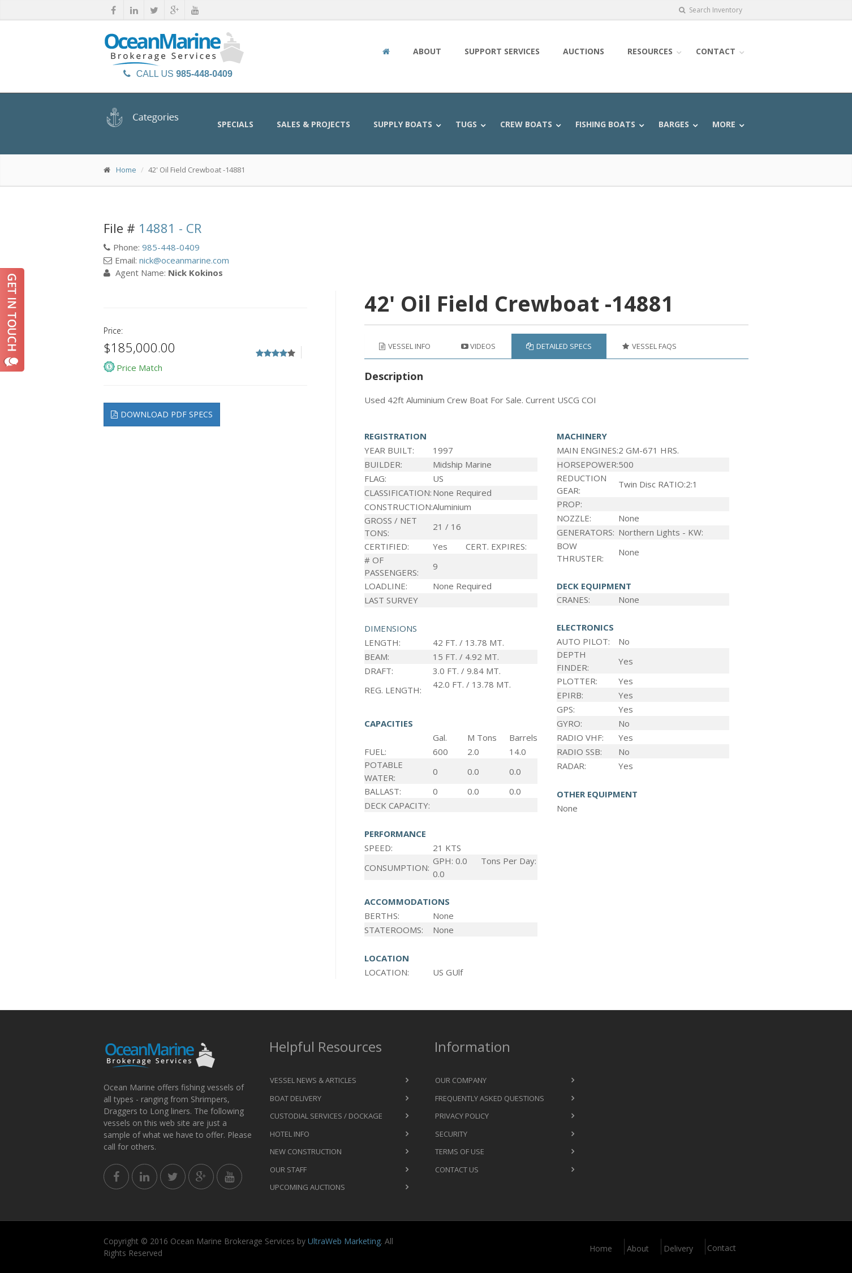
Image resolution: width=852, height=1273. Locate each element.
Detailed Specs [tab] (559, 346)
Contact (715, 51)
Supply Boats (402, 124)
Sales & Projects (313, 124)
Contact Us (457, 1169)
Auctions (583, 51)
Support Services (502, 51)
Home (126, 170)
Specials (235, 124)
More (723, 124)
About (427, 51)
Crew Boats (526, 124)
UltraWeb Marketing (344, 1241)
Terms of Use (459, 1151)
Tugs (466, 124)
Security (451, 1134)
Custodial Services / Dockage (326, 1116)
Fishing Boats (605, 124)
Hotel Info (289, 1134)
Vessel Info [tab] (405, 346)
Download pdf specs (162, 414)
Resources (650, 51)
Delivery (678, 1248)
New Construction (306, 1151)
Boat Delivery (295, 1098)
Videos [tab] (478, 346)
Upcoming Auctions (307, 1187)
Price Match (139, 367)
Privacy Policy (462, 1116)
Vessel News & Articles (313, 1080)
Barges (674, 124)
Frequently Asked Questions (489, 1098)
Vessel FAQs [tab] (649, 346)
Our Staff (288, 1169)
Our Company (461, 1080)
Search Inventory (710, 10)
